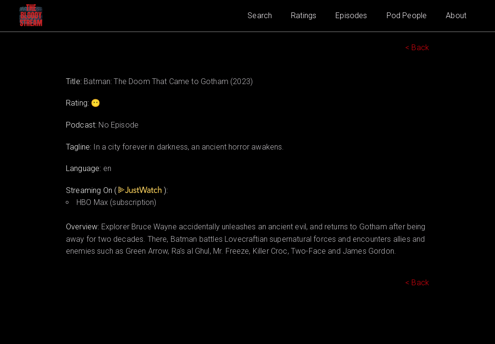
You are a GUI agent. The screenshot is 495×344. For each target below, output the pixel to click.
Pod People (407, 15)
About (456, 15)
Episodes (351, 15)
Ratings (303, 15)
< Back (417, 47)
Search (260, 15)
